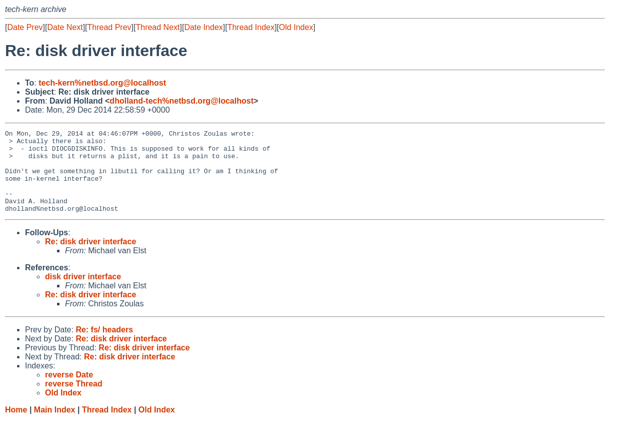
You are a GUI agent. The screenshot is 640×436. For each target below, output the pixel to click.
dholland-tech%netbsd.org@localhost (182, 101)
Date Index (203, 27)
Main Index (55, 426)
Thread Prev (110, 27)
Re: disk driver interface (90, 258)
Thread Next (158, 27)
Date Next (64, 27)
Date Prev (24, 27)
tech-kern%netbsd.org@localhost (102, 83)
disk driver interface (83, 293)
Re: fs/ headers (104, 346)
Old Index (296, 27)
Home (16, 426)
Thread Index (251, 27)
